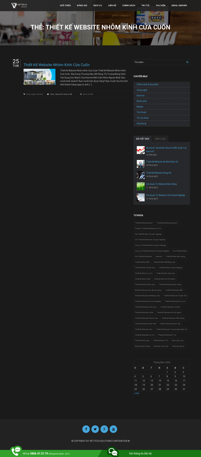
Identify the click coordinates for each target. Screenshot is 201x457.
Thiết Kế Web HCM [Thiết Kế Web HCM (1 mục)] (142, 279)
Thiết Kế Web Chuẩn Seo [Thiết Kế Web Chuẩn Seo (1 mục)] (145, 268)
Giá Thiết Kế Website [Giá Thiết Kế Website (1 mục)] (143, 256)
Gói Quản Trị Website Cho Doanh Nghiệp (165, 195)
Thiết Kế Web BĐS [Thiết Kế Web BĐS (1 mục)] (142, 262)
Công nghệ (30, 94)
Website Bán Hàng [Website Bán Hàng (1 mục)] (142, 346)
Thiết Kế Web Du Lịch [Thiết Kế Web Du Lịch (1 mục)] (144, 273)
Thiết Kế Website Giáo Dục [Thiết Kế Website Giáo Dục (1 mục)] (146, 307)
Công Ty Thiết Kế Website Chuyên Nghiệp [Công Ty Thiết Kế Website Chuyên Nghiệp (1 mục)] (152, 251)
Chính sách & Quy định (147, 84)
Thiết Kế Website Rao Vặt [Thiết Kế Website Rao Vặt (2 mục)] (170, 324)
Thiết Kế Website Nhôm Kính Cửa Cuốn (57, 65)
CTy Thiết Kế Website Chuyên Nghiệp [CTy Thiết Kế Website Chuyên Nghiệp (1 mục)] (150, 240)
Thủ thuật (141, 112)
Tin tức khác (143, 118)
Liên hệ (112, 5)
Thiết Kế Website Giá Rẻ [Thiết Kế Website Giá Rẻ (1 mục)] (170, 307)
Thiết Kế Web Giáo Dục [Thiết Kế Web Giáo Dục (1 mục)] (165, 273)
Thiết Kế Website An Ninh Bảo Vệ (162, 161)
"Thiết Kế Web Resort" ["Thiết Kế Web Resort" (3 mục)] (144, 223)
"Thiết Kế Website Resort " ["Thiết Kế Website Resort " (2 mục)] (167, 223)
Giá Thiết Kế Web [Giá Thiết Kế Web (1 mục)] (180, 251)
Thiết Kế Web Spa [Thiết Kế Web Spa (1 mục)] (142, 341)
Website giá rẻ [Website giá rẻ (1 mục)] (178, 346)
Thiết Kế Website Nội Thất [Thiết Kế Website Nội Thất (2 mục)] (145, 324)
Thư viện (160, 5)
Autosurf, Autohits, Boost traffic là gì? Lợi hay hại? (166, 150)
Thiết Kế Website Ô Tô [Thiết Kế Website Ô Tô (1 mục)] (167, 335)
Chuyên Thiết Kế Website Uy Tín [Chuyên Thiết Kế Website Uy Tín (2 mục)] (148, 228)
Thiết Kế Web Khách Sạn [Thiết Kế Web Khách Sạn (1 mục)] (145, 285)
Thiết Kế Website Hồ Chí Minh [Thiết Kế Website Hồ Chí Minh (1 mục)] (169, 313)
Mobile (140, 106)
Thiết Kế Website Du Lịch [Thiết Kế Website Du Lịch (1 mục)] (175, 301)
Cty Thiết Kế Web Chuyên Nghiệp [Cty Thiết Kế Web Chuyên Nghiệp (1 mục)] (148, 234)
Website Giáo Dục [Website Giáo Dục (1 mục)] (161, 346)
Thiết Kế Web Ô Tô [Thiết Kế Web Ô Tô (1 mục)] (160, 341)
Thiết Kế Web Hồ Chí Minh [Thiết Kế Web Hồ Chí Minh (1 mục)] (164, 279)
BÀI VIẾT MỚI (142, 139)
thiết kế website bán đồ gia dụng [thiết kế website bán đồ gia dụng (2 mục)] (148, 290)
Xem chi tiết (88, 94)
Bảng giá (82, 5)
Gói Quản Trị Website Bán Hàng (161, 184)
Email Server (179, 5)
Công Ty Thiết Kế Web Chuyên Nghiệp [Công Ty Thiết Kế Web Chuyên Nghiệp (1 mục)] (150, 245)
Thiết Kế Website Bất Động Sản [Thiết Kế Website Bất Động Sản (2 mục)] (147, 296)
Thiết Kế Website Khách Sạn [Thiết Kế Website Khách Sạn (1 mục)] (146, 318)
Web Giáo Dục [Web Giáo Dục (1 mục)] (178, 341)
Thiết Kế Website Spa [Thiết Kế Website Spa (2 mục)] (143, 329)
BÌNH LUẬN (160, 139)
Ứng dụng (141, 123)
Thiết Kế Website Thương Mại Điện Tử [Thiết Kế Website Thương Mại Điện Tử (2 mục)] (171, 329)
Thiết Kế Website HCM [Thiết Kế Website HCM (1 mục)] (144, 313)
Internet (39, 94)
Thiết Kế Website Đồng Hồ (158, 173)
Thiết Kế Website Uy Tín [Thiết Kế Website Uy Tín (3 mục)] (144, 335)
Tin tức (145, 5)
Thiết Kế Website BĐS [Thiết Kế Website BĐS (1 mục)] (174, 290)
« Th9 (136, 393)
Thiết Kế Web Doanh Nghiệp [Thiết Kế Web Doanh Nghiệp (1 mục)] (170, 268)
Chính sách (128, 5)
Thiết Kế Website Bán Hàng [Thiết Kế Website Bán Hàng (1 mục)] (170, 285)
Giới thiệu (65, 5)
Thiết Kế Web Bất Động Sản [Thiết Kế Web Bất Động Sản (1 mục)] (164, 262)
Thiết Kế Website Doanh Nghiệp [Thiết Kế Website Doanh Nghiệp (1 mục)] (148, 301)
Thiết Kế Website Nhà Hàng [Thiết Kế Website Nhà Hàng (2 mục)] (173, 318)
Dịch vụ (97, 5)
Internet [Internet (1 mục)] (159, 256)
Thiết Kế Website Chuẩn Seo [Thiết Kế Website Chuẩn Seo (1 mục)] (175, 296)
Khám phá (142, 101)
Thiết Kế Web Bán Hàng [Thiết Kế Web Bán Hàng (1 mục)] (175, 256)
